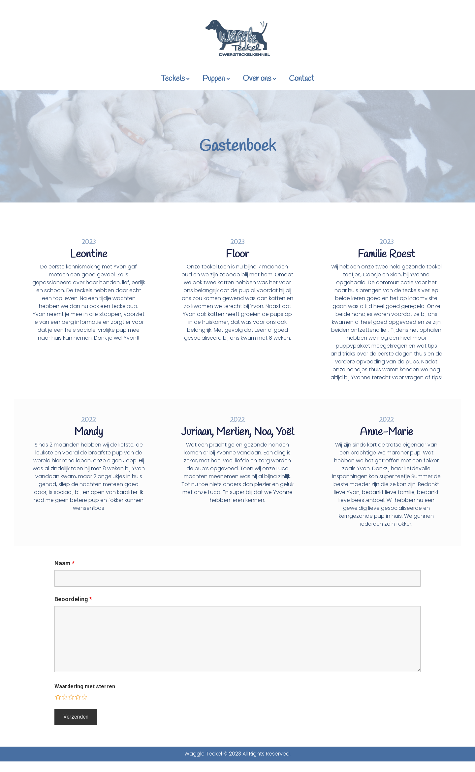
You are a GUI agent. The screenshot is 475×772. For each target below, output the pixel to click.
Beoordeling (73, 599)
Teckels (175, 79)
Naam (64, 563)
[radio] (58, 697)
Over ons (259, 79)
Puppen (216, 79)
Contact (301, 79)
